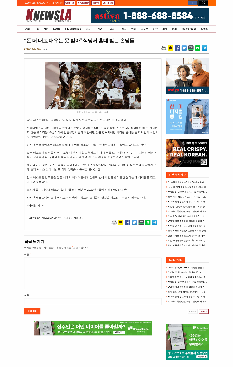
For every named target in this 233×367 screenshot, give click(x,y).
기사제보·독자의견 (55, 3)
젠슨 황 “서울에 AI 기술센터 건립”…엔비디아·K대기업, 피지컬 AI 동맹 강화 (188, 216)
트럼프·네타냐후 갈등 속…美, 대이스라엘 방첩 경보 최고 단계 (188, 240)
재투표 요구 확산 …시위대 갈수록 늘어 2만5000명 (188, 226)
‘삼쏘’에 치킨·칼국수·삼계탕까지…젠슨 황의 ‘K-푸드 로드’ (188, 187)
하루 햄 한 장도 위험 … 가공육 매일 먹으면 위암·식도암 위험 (188, 197)
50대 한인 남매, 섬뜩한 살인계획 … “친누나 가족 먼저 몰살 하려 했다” (188, 292)
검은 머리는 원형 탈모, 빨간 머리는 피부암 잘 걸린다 (188, 235)
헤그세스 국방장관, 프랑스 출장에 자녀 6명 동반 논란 (188, 211)
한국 (124, 28)
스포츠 (144, 28)
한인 (46, 28)
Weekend (69, 3)
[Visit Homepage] (48, 16)
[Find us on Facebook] (193, 3)
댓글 (27, 255)
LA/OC (56, 28)
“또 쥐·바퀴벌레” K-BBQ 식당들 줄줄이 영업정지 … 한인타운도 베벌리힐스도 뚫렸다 (188, 267)
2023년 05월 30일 (32, 49)
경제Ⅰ (113, 28)
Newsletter (83, 3)
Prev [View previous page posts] (192, 311)
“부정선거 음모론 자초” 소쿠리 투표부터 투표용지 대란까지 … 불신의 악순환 (188, 192)
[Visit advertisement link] (187, 342)
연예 (133, 28)
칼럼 (203, 28)
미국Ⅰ (89, 28)
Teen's (96, 3)
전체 (27, 28)
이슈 (155, 28)
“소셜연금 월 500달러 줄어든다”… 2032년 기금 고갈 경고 (188, 272)
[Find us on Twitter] (203, 3)
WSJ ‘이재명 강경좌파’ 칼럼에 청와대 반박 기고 (188, 221)
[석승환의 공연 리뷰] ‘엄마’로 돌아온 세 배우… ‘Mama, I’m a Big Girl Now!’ (188, 182)
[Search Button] (207, 29)
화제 (164, 28)
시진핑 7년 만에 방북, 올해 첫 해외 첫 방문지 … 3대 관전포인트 (188, 206)
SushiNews (108, 3)
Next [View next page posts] (204, 311)
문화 (174, 28)
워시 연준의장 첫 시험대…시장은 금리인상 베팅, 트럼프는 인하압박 (188, 245)
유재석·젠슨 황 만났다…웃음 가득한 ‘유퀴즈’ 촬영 (188, 231)
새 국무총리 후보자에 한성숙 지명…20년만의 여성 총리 (188, 201)
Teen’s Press (189, 28)
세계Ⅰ (101, 28)
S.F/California (73, 28)
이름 (26, 296)
